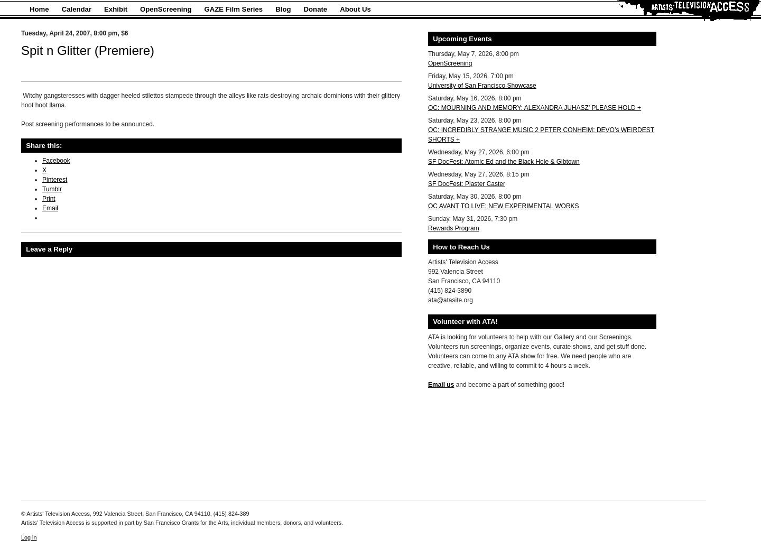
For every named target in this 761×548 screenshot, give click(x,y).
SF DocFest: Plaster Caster (466, 184)
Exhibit (115, 9)
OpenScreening (165, 9)
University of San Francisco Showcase (482, 85)
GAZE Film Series (234, 9)
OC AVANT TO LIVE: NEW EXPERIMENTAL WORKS (503, 206)
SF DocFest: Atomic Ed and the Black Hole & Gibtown (504, 161)
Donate (316, 9)
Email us (441, 384)
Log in (28, 537)
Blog (283, 9)
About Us (355, 9)
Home (39, 9)
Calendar (76, 9)
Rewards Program (453, 228)
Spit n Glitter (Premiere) (87, 50)
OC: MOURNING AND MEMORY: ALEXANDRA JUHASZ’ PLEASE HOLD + (534, 108)
